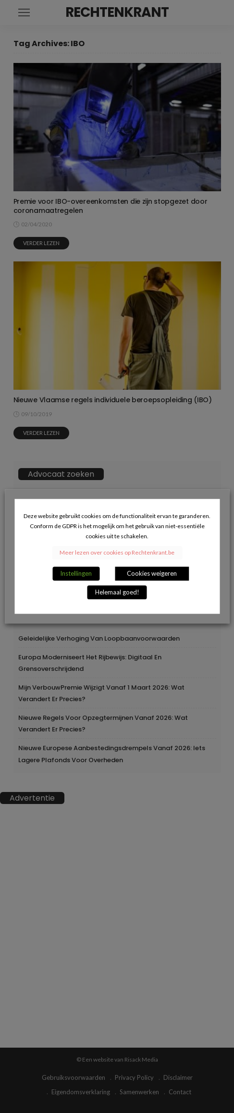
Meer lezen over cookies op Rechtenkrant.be (117, 552)
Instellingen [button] (76, 574)
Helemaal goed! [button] (117, 592)
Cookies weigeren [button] (152, 574)
